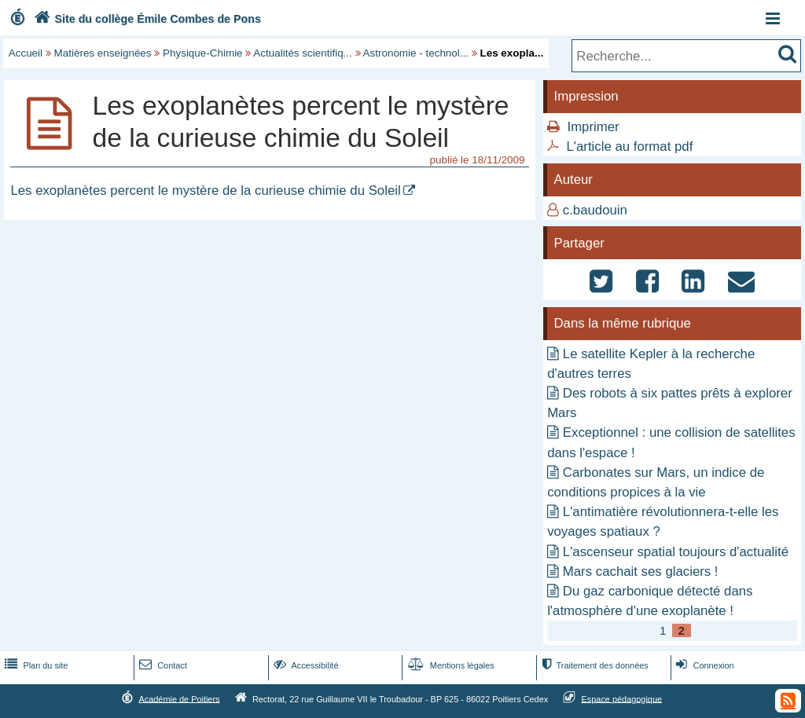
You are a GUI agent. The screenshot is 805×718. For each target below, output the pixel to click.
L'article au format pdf (629, 146)
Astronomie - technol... (416, 53)
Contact (161, 665)
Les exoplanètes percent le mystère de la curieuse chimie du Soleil (205, 190)
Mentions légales (449, 665)
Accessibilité (304, 665)
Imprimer (593, 126)
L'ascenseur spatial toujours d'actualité (675, 551)
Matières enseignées (103, 53)
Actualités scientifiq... (302, 53)
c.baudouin (595, 210)
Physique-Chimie (203, 53)
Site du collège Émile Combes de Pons (146, 19)
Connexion (703, 665)
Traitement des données (593, 665)
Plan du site (35, 665)
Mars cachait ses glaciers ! (641, 571)
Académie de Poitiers (178, 698)
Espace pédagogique (622, 698)
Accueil (25, 53)
